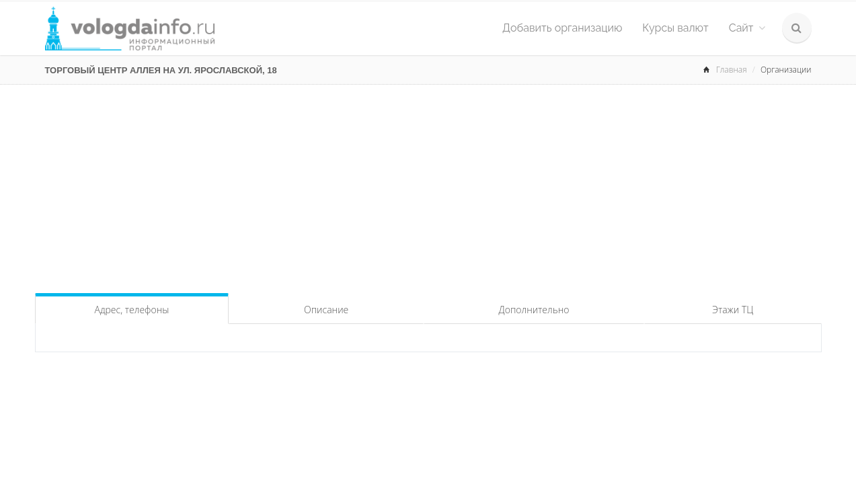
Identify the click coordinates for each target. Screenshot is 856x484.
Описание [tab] (326, 309)
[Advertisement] (428, 185)
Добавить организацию (562, 28)
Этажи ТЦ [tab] (732, 309)
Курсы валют (675, 28)
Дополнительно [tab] (534, 309)
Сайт (747, 28)
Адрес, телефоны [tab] (131, 309)
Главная (731, 69)
